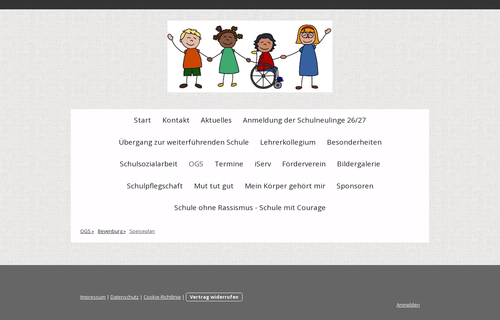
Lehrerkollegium (288, 142)
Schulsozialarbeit (149, 164)
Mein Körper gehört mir (285, 186)
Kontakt (176, 120)
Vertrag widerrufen (214, 296)
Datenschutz (124, 296)
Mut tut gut (214, 186)
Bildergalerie (358, 164)
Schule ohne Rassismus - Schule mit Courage (250, 207)
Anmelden (408, 304)
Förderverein (304, 164)
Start (142, 120)
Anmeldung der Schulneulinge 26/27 (304, 120)
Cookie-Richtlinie (162, 296)
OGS (196, 164)
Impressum (93, 296)
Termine (229, 164)
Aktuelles (216, 120)
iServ (262, 164)
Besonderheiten (354, 142)
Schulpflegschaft (155, 186)
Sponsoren (355, 186)
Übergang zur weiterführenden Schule (184, 142)
